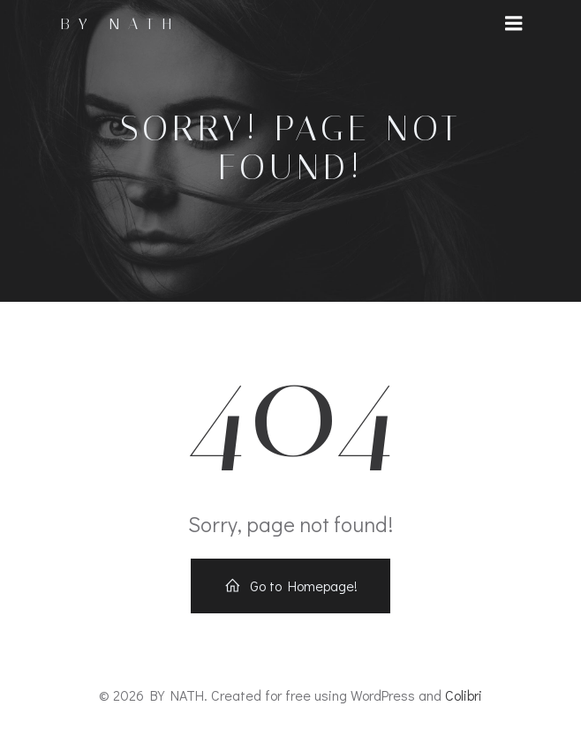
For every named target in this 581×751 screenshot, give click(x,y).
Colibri (463, 695)
